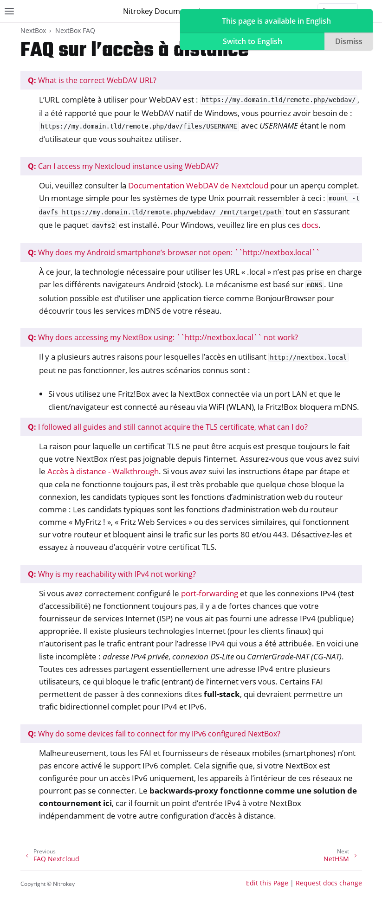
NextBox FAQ (75, 30)
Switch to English (252, 41)
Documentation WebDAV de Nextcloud (198, 185)
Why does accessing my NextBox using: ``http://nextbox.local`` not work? (163, 337)
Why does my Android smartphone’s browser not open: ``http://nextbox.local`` (174, 252)
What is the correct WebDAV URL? (92, 80)
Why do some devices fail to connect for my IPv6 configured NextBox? (154, 734)
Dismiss (349, 41)
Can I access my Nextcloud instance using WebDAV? (123, 166)
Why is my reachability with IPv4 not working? (112, 574)
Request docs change (329, 882)
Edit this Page (267, 882)
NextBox (33, 30)
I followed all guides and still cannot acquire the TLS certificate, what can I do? (168, 427)
